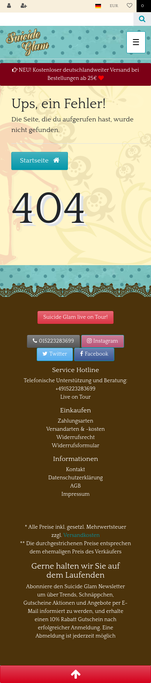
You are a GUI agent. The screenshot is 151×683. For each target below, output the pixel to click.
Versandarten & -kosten (75, 429)
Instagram (102, 341)
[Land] (98, 6)
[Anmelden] (9, 6)
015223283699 (53, 341)
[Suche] (142, 19)
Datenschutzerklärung (75, 478)
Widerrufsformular (75, 446)
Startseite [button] (39, 160)
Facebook (94, 354)
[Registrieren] (23, 6)
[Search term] (66, 19)
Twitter (55, 354)
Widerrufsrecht (75, 437)
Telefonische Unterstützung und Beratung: (76, 381)
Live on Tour (75, 397)
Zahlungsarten (75, 421)
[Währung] (114, 6)
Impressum (75, 494)
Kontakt (75, 469)
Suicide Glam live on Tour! (75, 317)
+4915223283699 (75, 389)
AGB (75, 486)
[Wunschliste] (130, 6)
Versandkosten (81, 535)
